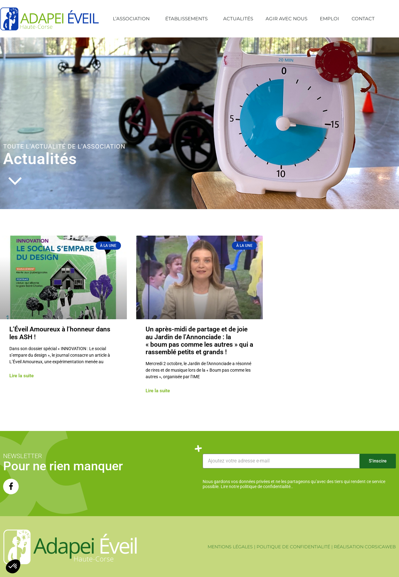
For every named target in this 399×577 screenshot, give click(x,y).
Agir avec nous (286, 19)
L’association (133, 19)
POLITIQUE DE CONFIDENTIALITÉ (293, 547)
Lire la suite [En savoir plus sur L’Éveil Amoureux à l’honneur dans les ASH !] (21, 376)
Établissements (188, 19)
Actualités (238, 19)
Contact (363, 19)
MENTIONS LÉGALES (230, 547)
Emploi (329, 19)
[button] (393, 18)
